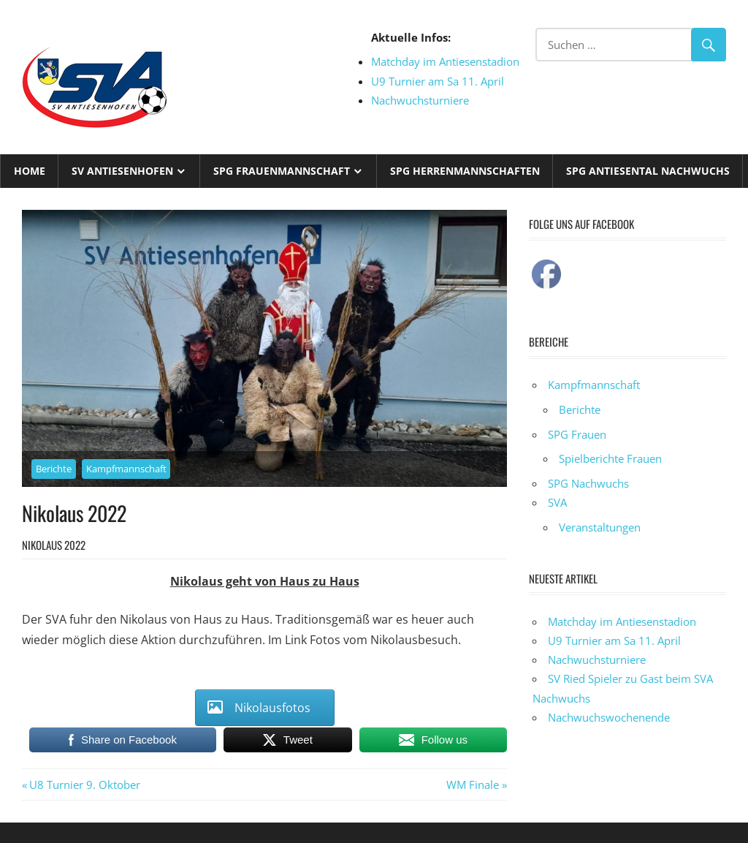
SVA (557, 502)
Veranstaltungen (600, 527)
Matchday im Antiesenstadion (445, 61)
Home (29, 171)
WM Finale (472, 784)
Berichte (54, 468)
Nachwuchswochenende (609, 717)
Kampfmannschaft (126, 468)
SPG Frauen (577, 434)
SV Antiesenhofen (122, 171)
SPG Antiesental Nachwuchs (648, 171)
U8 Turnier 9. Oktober (84, 784)
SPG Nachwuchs (588, 483)
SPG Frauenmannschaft (281, 171)
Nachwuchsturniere (420, 100)
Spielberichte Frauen (610, 458)
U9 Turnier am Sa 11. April (437, 81)
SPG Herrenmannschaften (465, 171)
